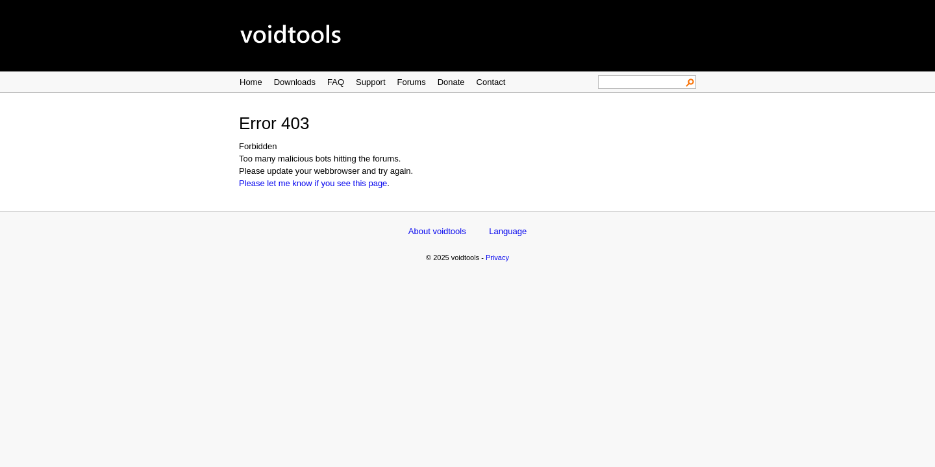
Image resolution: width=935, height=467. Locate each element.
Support (371, 82)
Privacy (497, 257)
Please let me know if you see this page (313, 183)
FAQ (335, 82)
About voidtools (437, 231)
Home (251, 82)
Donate (451, 82)
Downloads (295, 82)
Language (508, 231)
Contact (491, 82)
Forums (411, 82)
